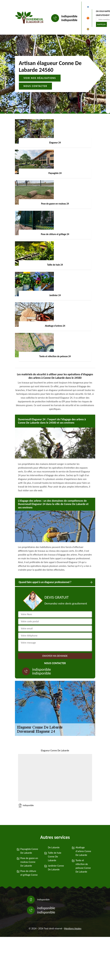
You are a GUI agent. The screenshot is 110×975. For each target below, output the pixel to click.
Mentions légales (72, 928)
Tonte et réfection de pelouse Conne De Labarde (83, 866)
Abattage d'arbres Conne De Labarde (83, 851)
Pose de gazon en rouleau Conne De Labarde (29, 862)
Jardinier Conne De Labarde (56, 867)
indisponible (69, 16)
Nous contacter (35, 86)
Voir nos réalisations (40, 78)
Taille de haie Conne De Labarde (54, 856)
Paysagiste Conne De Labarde (29, 850)
